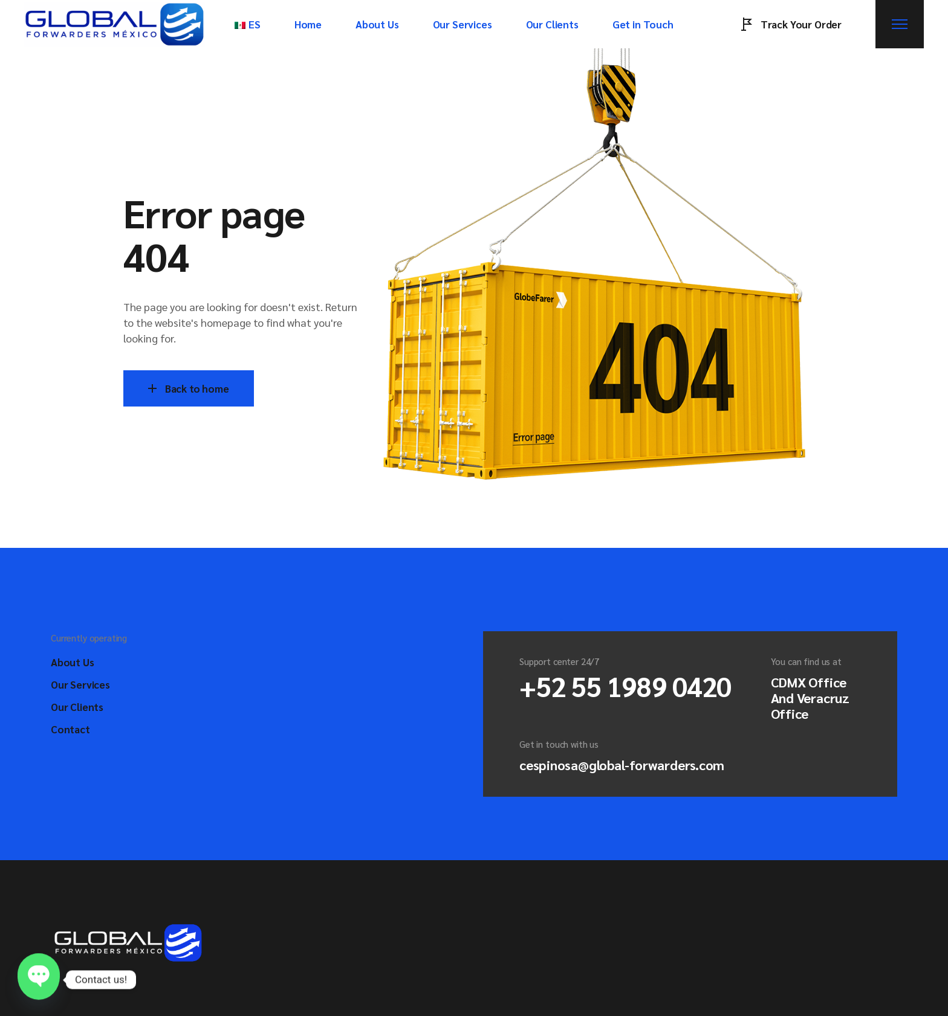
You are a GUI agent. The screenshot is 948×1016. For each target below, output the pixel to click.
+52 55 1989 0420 (625, 685)
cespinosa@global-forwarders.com (621, 764)
